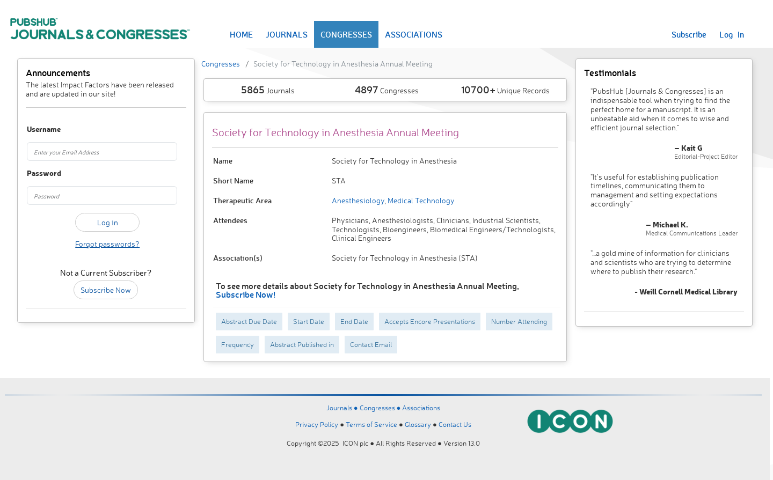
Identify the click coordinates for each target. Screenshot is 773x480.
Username (39, 129)
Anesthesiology (358, 200)
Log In (731, 34)
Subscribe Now (106, 289)
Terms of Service (371, 424)
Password (39, 173)
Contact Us (455, 424)
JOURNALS (287, 34)
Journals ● (343, 407)
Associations (421, 407)
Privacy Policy (316, 424)
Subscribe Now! (245, 294)
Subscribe (689, 34)
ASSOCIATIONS (413, 34)
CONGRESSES (346, 34)
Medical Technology (420, 200)
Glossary (418, 424)
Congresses (220, 63)
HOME (241, 34)
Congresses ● (381, 407)
